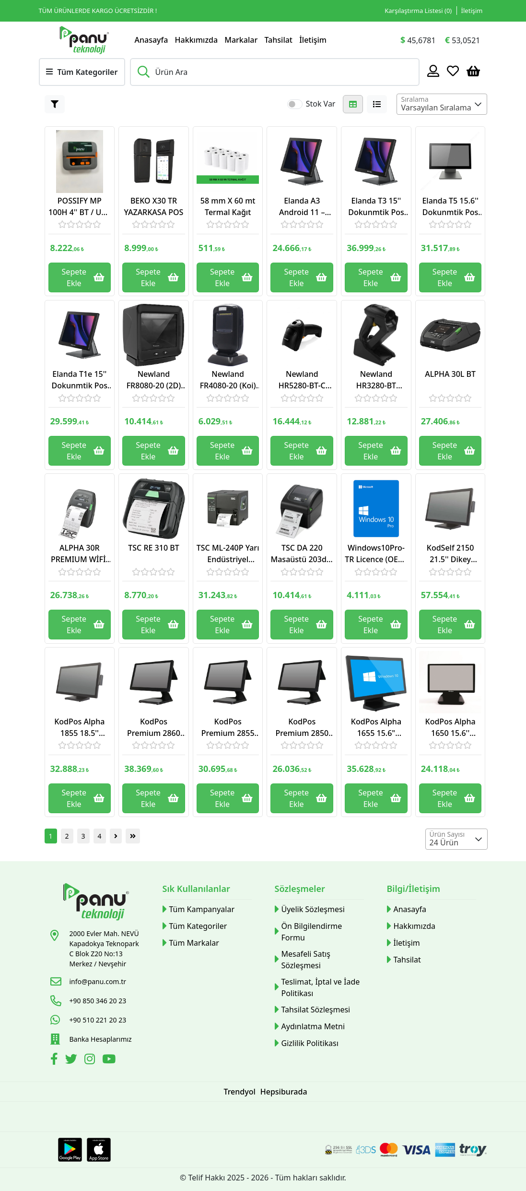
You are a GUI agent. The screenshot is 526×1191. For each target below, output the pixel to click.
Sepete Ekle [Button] (83, 277)
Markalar (240, 40)
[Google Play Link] (70, 1150)
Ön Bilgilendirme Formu (308, 932)
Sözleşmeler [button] (300, 888)
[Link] (84, 39)
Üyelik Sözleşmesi (310, 909)
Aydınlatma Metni (310, 1027)
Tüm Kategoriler (195, 926)
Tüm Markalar (191, 943)
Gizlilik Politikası (307, 1043)
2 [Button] (67, 836)
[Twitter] (72, 1060)
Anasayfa (151, 40)
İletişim (313, 40)
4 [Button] (100, 836)
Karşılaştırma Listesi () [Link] (418, 10)
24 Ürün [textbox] (444, 842)
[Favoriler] (453, 70)
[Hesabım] (433, 70)
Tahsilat (278, 40)
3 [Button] (83, 836)
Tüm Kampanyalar (199, 909)
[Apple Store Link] (99, 1150)
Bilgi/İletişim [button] (414, 888)
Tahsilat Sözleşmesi (313, 1010)
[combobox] (442, 104)
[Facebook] (55, 1060)
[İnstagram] (90, 1060)
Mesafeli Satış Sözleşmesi (302, 960)
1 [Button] (51, 836)
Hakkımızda (196, 40)
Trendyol (239, 1091)
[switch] (295, 104)
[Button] (55, 104)
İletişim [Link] (472, 10)
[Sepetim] (473, 70)
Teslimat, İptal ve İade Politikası (317, 987)
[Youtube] (110, 1060)
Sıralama (414, 99)
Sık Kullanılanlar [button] (196, 888)
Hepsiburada (283, 1091)
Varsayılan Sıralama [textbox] (436, 107)
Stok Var (321, 103)
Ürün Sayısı (447, 834)
